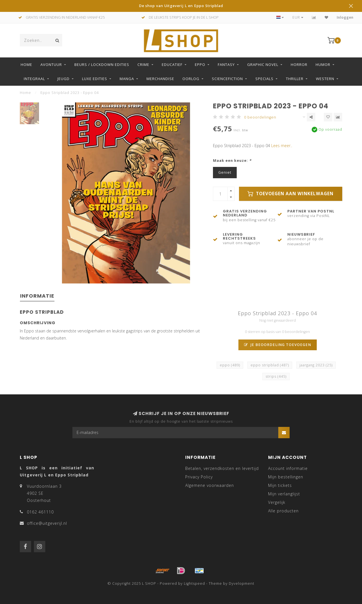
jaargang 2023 (316, 365)
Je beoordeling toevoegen (277, 344)
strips (276, 376)
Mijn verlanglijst (284, 493)
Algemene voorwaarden (209, 485)
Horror (299, 64)
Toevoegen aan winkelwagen (290, 194)
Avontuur (51, 64)
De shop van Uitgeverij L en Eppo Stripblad (181, 5)
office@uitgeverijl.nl (47, 523)
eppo (230, 365)
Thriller (294, 78)
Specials (264, 78)
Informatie (37, 295)
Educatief (172, 64)
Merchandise (160, 78)
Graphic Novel (262, 64)
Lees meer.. (281, 145)
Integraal (34, 78)
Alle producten (283, 510)
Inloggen (345, 17)
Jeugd (63, 78)
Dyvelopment (241, 583)
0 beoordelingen (260, 117)
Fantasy (226, 64)
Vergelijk (276, 502)
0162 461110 (40, 512)
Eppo (200, 64)
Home (26, 64)
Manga (127, 78)
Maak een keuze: (232, 160)
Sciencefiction (227, 78)
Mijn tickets (280, 485)
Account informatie (288, 468)
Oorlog (190, 78)
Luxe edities (94, 78)
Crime (143, 64)
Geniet (224, 172)
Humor (323, 64)
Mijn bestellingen (285, 477)
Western (325, 78)
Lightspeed (194, 583)
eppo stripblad (270, 365)
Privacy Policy (199, 477)
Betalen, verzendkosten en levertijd (222, 468)
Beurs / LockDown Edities (101, 64)
